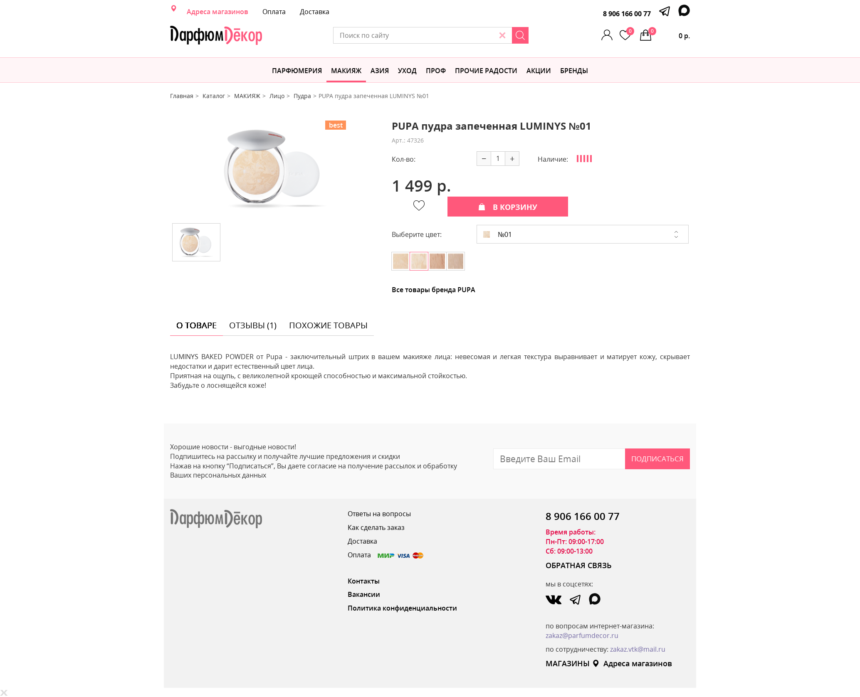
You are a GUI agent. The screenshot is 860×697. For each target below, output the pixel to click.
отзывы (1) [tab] (253, 325)
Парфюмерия (297, 70)
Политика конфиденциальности (402, 608)
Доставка (314, 11)
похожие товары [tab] (328, 325)
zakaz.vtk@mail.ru (637, 649)
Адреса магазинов (217, 11)
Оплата (274, 11)
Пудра (302, 96)
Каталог (214, 96)
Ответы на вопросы (379, 513)
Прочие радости (486, 70)
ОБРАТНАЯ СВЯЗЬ (579, 565)
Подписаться (657, 458)
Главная (181, 96)
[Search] (520, 35)
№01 (497, 234)
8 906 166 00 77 (627, 13)
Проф (436, 70)
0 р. (669, 33)
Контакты (364, 581)
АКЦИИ (538, 70)
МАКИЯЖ (346, 70)
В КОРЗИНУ (507, 207)
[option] (275, 169)
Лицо (276, 96)
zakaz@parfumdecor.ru (582, 635)
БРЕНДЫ (574, 70)
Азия (380, 70)
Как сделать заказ (376, 527)
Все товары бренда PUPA (433, 289)
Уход (407, 70)
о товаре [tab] (196, 325)
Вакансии (364, 594)
